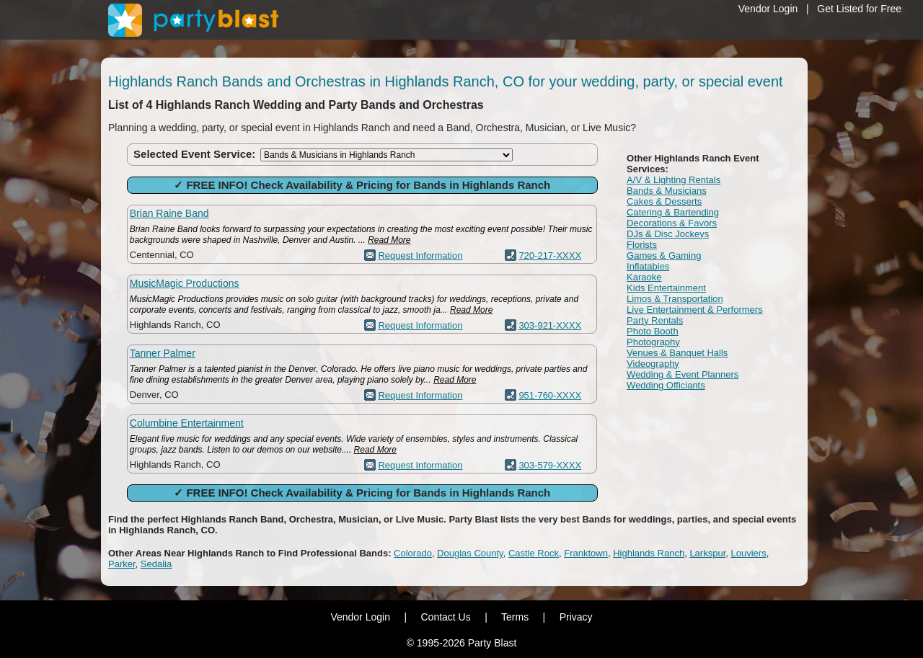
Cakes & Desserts (664, 201)
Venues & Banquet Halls (677, 352)
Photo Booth (653, 331)
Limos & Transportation (675, 298)
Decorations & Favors (672, 223)
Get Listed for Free (859, 8)
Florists (642, 244)
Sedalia (156, 564)
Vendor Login (768, 8)
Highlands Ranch (648, 553)
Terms (515, 617)
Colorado (413, 553)
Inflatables (648, 266)
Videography (653, 363)
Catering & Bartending (673, 212)
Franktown (586, 553)
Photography (653, 342)
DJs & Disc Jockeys (668, 233)
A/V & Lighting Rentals (673, 179)
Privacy (576, 617)
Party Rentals (655, 320)
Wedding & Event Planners (682, 374)
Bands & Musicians (667, 190)
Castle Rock (533, 553)
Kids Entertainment (666, 288)
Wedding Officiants (666, 385)
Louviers (749, 553)
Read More (389, 240)
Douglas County (470, 553)
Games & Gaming (664, 255)
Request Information (420, 255)
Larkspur (707, 553)
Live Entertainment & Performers (695, 309)
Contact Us (445, 617)
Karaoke (644, 277)
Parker (122, 564)
